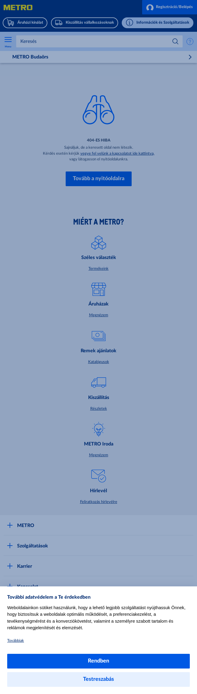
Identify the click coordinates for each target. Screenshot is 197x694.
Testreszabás (98, 679)
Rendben (98, 661)
